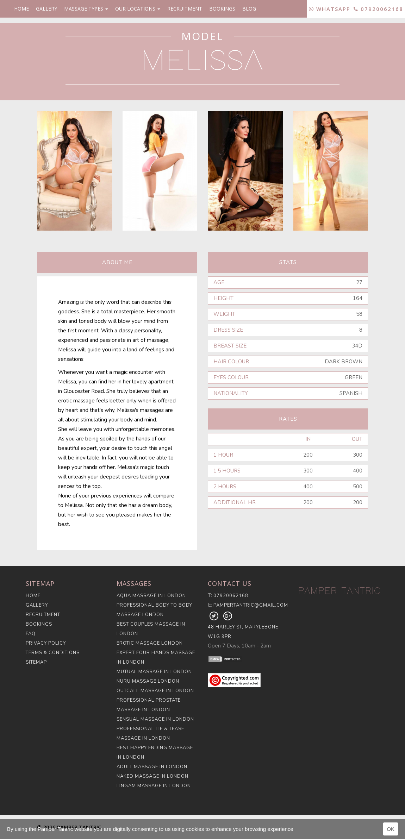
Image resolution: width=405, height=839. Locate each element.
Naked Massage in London (152, 776)
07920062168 (378, 8)
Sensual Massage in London (155, 719)
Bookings (222, 8)
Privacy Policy (46, 643)
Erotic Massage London (150, 643)
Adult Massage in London (152, 767)
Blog (249, 8)
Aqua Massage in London (151, 596)
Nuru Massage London (148, 681)
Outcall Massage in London (155, 691)
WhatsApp (329, 8)
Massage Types (86, 8)
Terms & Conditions (53, 653)
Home (21, 8)
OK (390, 829)
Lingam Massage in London (154, 786)
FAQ (31, 634)
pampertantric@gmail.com (250, 605)
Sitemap (36, 662)
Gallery (46, 8)
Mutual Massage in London (154, 672)
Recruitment (184, 8)
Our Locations (137, 8)
